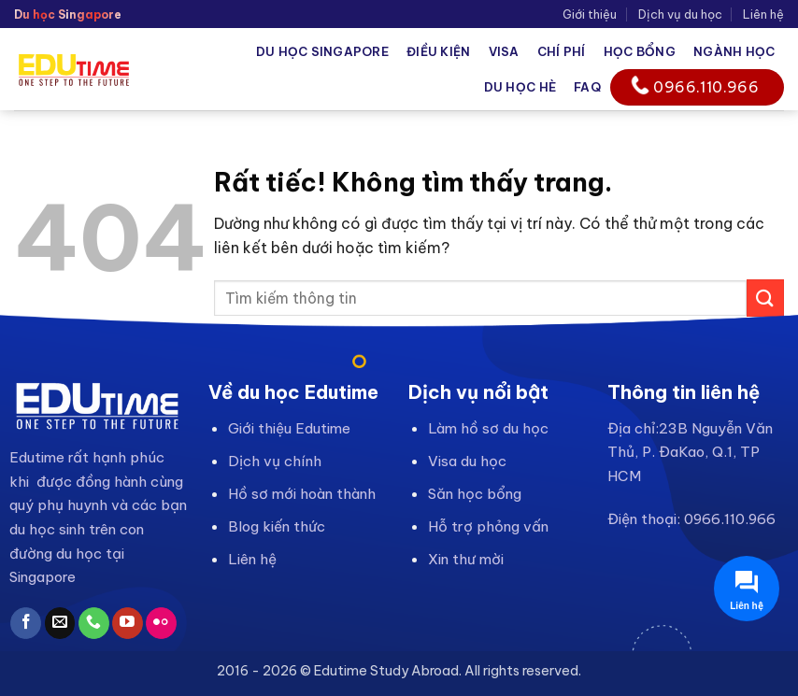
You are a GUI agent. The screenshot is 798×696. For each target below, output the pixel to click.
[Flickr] (161, 623)
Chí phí (561, 51)
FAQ (587, 86)
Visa (504, 51)
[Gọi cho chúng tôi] (93, 623)
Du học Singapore (322, 51)
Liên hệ (763, 14)
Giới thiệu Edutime (289, 428)
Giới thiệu (590, 14)
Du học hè (520, 86)
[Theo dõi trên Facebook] (25, 623)
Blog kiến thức (276, 526)
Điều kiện (438, 51)
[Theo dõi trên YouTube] (127, 623)
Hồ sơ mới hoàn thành (302, 494)
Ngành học (734, 51)
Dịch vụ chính (274, 461)
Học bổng (640, 51)
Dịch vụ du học (680, 14)
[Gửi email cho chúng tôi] (60, 623)
